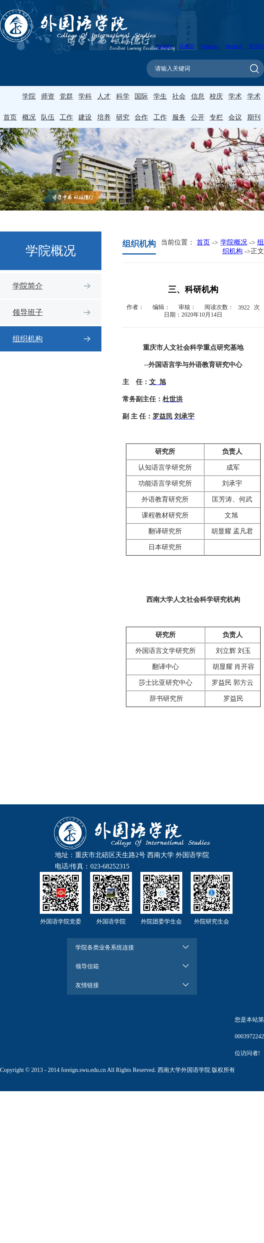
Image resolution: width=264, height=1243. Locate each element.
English (164, 46)
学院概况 (233, 242)
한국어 (256, 46)
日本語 (186, 46)
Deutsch (233, 46)
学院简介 (28, 286)
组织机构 (28, 339)
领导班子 (28, 312)
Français (209, 46)
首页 (10, 117)
